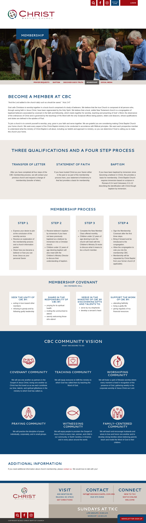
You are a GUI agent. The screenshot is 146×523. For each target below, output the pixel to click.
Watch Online (130, 497)
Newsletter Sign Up (131, 519)
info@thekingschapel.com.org (99, 494)
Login (133, 3)
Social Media (106, 82)
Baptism (56, 82)
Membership (92, 82)
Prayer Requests (41, 82)
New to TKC (130, 494)
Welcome (129, 500)
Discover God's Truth (73, 82)
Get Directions (65, 500)
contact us (67, 469)
